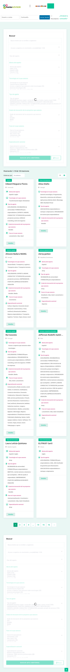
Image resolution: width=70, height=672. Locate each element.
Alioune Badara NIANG (16, 254)
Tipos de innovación (12, 440)
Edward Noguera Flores (16, 184)
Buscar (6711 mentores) (29, 158)
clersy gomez (44, 254)
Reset (56, 158)
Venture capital (11, 250)
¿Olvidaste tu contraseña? (64, 17)
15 (43, 525)
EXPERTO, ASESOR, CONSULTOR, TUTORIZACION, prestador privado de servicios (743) (35, 104)
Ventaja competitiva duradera (48, 331)
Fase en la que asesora (16, 126)
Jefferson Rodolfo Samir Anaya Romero (49, 335)
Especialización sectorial (17, 142)
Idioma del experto (15, 62)
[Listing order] (19, 175)
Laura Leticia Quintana (16, 443)
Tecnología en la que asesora (18, 78)
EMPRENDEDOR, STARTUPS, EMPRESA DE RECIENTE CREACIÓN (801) (35, 102)
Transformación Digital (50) (35, 84)
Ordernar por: (8, 175)
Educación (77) (35, 151)
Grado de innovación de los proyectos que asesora (25, 110)
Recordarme (55, 17)
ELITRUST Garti (45, 443)
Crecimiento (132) (35, 132)
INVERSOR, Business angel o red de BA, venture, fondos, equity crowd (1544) (35, 100)
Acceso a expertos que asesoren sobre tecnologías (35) (35, 86)
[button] (30, 6)
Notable (35, 118)
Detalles (10, 243)
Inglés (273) (35, 68)
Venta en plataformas (46, 250)
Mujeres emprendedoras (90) (35, 148)
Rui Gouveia (11, 335)
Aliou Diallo (43, 184)
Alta (35, 116)
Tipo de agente (14, 94)
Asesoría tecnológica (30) (35, 88)
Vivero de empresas (45, 180)
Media (35, 120)
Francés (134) (35, 72)
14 (38, 525)
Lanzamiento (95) (35, 135)
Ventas (9, 180)
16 (49, 525)
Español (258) (35, 70)
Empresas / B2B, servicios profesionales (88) (35, 150)
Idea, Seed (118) (35, 134)
